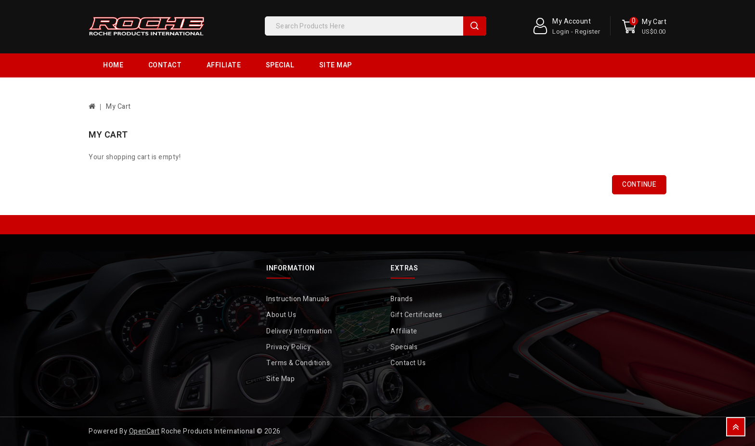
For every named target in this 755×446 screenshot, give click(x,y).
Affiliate (224, 65)
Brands (402, 299)
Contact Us (408, 363)
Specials (404, 347)
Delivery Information (299, 331)
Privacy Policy (288, 347)
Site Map (335, 65)
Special (280, 65)
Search (474, 26)
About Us (281, 315)
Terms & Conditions (298, 363)
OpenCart (144, 431)
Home (113, 65)
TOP (735, 426)
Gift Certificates (417, 315)
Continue (639, 184)
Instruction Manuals (298, 299)
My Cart (118, 107)
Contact (165, 65)
